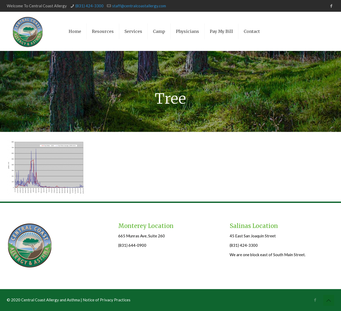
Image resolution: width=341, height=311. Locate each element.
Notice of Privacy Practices (106, 299)
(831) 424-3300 (89, 5)
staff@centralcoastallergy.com (139, 5)
